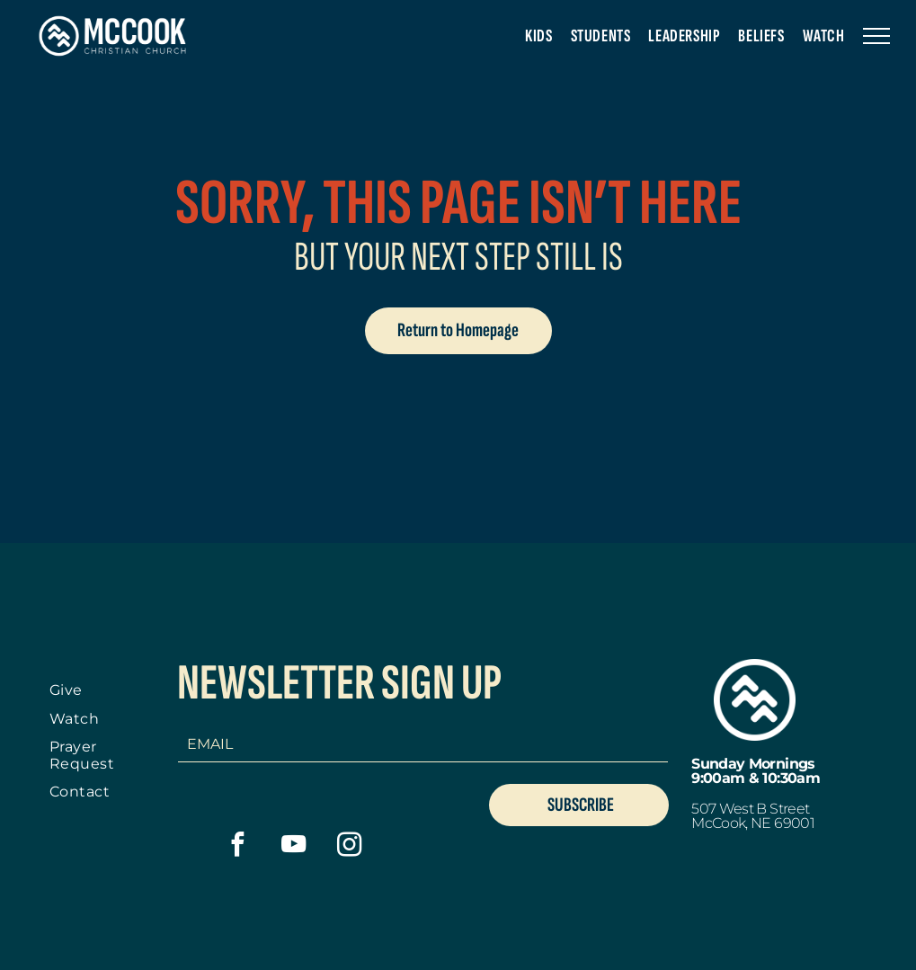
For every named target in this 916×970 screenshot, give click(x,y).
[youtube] (293, 847)
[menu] (876, 36)
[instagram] (349, 847)
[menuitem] (538, 36)
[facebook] (237, 847)
